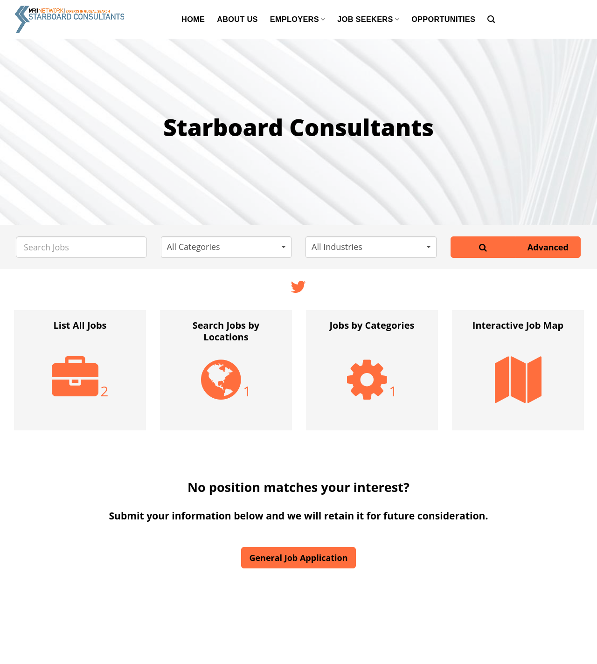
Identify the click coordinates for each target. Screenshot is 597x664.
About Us (237, 19)
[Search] (491, 19)
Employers (298, 19)
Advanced (548, 247)
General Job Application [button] (298, 557)
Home (193, 19)
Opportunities (443, 19)
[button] (226, 247)
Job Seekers (368, 19)
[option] (80, 375)
